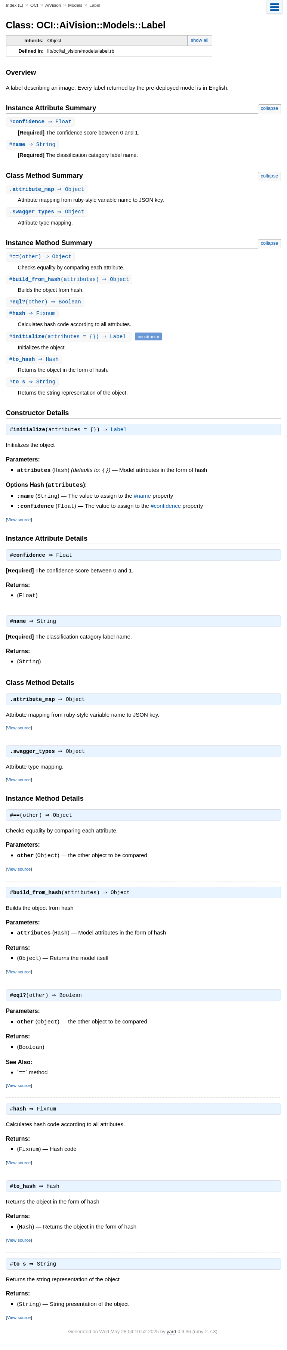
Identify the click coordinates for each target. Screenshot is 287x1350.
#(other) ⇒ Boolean (46, 304)
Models (75, 5)
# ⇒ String (33, 145)
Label (120, 434)
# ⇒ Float (41, 122)
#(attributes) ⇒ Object (70, 281)
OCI (34, 5)
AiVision (53, 5)
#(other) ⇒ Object (41, 258)
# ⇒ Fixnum (33, 316)
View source (19, 522)
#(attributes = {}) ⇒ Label (70, 339)
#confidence (166, 510)
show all (200, 40)
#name (142, 500)
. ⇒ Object (47, 190)
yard (171, 1338)
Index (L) (15, 5)
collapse (269, 108)
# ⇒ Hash (35, 362)
